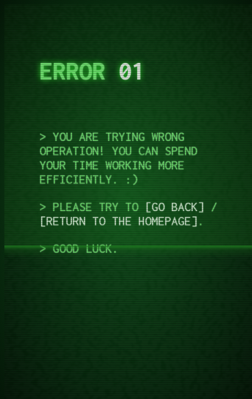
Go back (175, 207)
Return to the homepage (118, 221)
